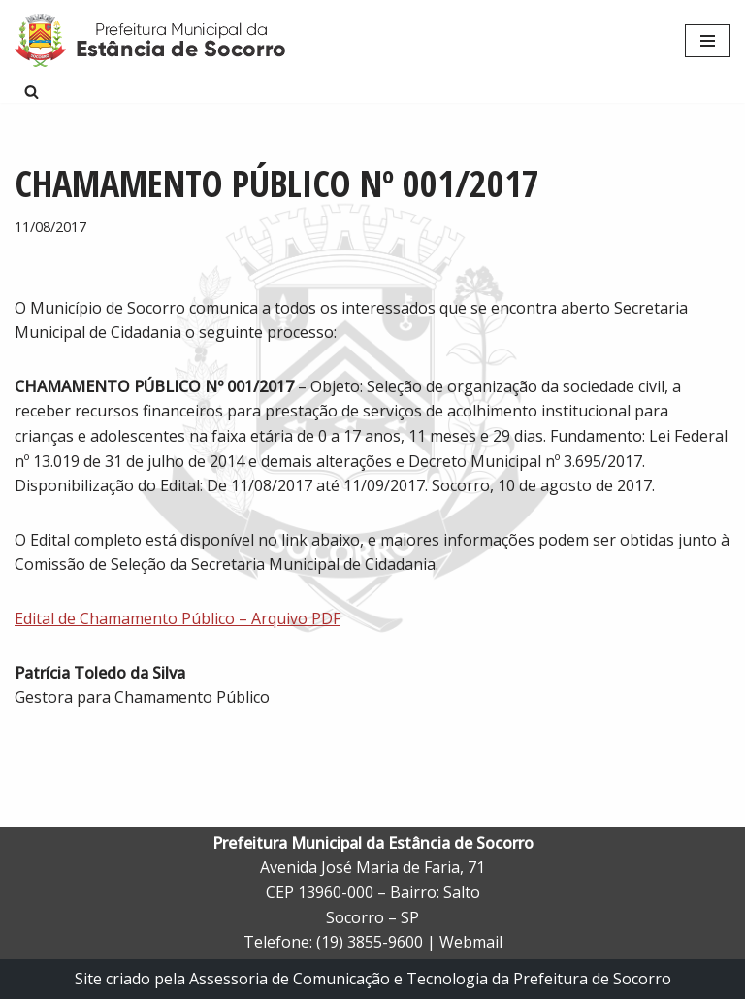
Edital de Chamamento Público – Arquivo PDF (177, 618)
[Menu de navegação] (707, 40)
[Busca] (31, 91)
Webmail (470, 941)
